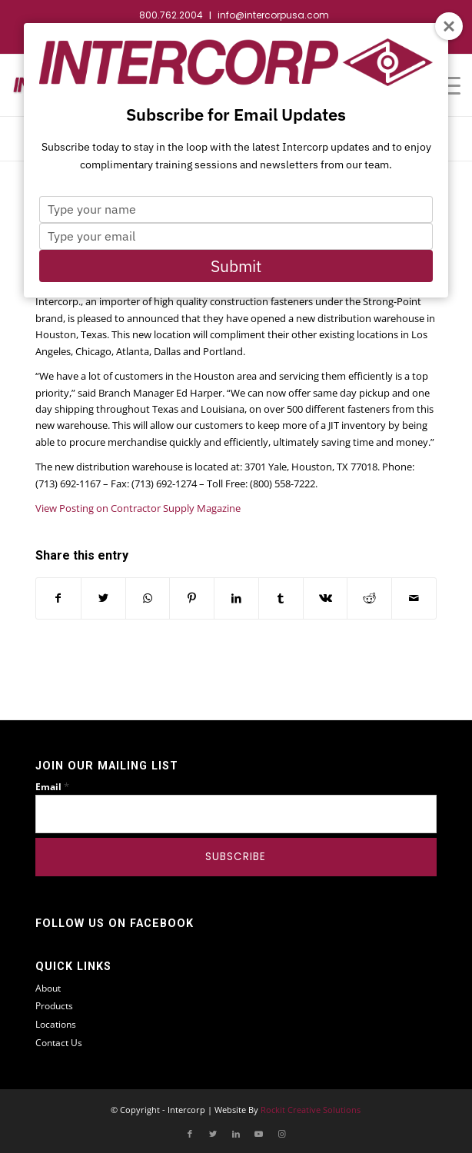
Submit (236, 266)
